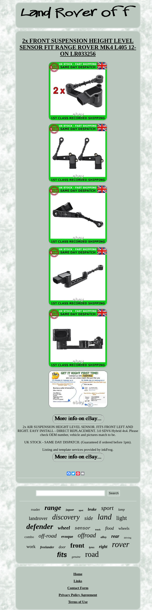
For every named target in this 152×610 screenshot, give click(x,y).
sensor (83, 528)
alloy (103, 537)
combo (29, 537)
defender (39, 526)
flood (109, 528)
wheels (123, 528)
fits (62, 554)
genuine (76, 556)
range (53, 507)
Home (77, 574)
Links (78, 581)
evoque (67, 536)
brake (92, 509)
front (77, 545)
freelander (47, 547)
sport (107, 508)
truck (97, 529)
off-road (48, 536)
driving (127, 537)
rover (120, 544)
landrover (38, 518)
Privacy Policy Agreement (78, 595)
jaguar (70, 509)
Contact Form (77, 588)
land (105, 517)
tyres (91, 547)
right (103, 546)
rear (115, 536)
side (88, 518)
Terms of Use (78, 602)
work (31, 546)
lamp (121, 509)
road (92, 554)
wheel (64, 528)
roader (35, 509)
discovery (66, 517)
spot (81, 510)
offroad (87, 535)
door (62, 547)
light (121, 518)
